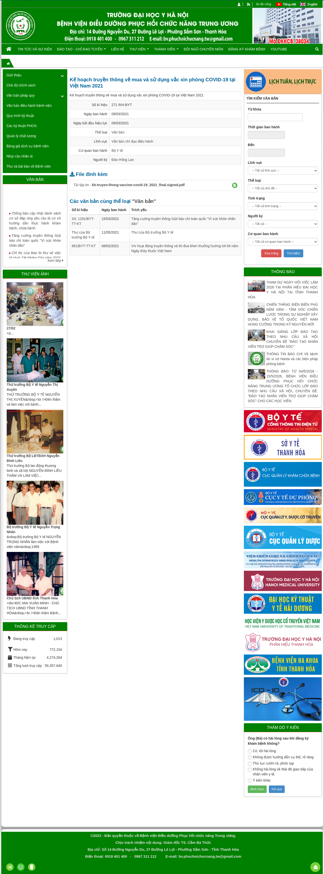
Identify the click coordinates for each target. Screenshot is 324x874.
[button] (234, 185)
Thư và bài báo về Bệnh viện (28, 166)
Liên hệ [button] (117, 49)
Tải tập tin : (129, 185)
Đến (251, 145)
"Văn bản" (144, 201)
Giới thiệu (14, 75)
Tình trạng (256, 198)
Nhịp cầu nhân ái (19, 156)
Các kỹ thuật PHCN (21, 126)
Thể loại (254, 180)
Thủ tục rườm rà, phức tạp (271, 763)
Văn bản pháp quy (20, 95)
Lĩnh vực (255, 163)
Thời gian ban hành (264, 127)
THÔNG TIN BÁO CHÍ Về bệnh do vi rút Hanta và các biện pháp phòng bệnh (292, 359)
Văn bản (118, 132)
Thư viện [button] (139, 51)
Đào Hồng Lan (123, 160)
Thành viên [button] (166, 51)
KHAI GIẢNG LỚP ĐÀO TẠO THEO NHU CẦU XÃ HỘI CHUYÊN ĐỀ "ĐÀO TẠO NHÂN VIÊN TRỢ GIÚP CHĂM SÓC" (283, 339)
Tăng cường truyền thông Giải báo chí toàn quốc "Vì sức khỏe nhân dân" (35, 245)
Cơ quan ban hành (263, 234)
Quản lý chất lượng (21, 136)
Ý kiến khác (259, 780)
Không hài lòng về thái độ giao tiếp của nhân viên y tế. (280, 771)
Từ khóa (254, 109)
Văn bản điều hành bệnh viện (29, 106)
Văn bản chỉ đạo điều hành (132, 141)
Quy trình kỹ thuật (20, 116)
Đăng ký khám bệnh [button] (246, 49)
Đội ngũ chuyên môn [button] (203, 49)
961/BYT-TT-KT (84, 246)
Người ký (255, 216)
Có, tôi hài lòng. (262, 751)
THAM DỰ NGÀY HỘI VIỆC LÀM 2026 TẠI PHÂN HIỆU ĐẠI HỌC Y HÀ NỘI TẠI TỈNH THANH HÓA (283, 289)
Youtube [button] (278, 49)
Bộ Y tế (117, 151)
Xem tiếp (55, 260)
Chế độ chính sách (20, 85)
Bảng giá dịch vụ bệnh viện (27, 146)
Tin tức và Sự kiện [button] (35, 49)
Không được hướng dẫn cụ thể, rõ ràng (280, 757)
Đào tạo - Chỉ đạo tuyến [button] (81, 51)
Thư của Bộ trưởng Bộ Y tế (152, 232)
